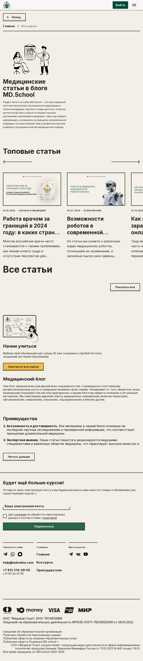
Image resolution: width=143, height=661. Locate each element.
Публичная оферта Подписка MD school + (31, 641)
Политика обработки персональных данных (32, 635)
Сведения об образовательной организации (32, 631)
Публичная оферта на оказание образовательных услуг (40, 638)
